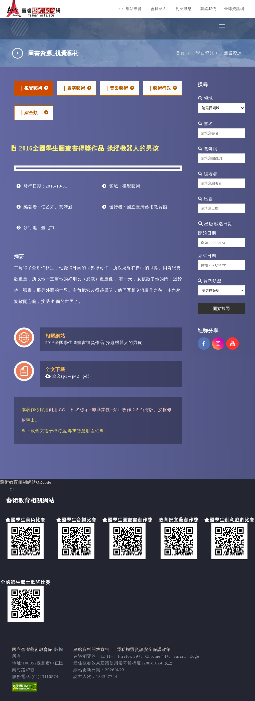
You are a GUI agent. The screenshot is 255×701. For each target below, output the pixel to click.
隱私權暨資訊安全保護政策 (144, 649)
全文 (53, 376)
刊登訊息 (184, 9)
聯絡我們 (208, 9)
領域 (205, 98)
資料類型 (209, 280)
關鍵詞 (207, 148)
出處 (205, 199)
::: (121, 9)
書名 (205, 123)
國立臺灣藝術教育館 (32, 649)
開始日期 (207, 233)
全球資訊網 (234, 9)
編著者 (207, 173)
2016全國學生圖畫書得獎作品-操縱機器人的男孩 (93, 342)
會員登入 (159, 9)
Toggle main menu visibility (222, 24)
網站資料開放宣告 (91, 649)
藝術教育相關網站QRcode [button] (25, 482)
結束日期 (207, 255)
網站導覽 (134, 9)
